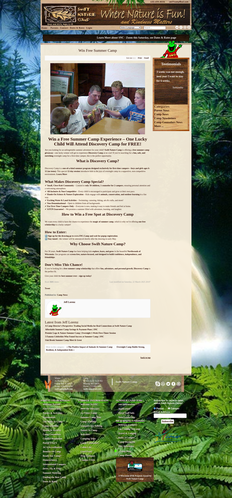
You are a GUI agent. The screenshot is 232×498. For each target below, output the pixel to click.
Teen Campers (87, 456)
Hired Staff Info (126, 413)
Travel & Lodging (127, 433)
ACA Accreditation (52, 447)
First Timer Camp (52, 408)
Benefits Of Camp (52, 451)
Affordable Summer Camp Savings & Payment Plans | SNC (71, 329)
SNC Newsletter (126, 446)
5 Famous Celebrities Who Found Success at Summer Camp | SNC (74, 337)
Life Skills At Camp (53, 421)
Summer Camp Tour (90, 417)
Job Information (126, 404)
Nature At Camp (88, 430)
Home (44, 28)
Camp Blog (125, 451)
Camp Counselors (52, 434)
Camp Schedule (51, 426)
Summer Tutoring (52, 473)
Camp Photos (125, 455)
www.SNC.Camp (81, 236)
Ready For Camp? (52, 456)
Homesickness (50, 460)
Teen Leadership (126, 417)
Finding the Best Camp (54, 477)
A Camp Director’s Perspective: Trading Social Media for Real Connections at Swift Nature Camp (88, 326)
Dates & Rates (77, 28)
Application (124, 408)
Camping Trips (88, 438)
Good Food (86, 451)
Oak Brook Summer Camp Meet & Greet (63, 340)
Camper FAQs (87, 460)
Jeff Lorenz (69, 302)
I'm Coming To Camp (129, 429)
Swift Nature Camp (126, 381)
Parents (54, 28)
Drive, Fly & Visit (52, 468)
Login (89, 28)
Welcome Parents (51, 404)
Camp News (62, 295)
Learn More (62, 174)
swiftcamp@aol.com (64, 389)
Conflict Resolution (52, 438)
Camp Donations (126, 442)
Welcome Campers (127, 425)
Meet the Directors (89, 408)
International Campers (54, 464)
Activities (85, 434)
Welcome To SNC (89, 404)
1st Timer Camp (88, 413)
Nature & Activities (52, 413)
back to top (145, 358)
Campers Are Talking (91, 426)
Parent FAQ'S (50, 443)
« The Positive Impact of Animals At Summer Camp (90, 347)
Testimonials (49, 417)
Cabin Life (85, 447)
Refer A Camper (126, 437)
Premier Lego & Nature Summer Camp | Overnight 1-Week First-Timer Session (80, 333)
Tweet (47, 288)
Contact (64, 28)
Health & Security (52, 430)
